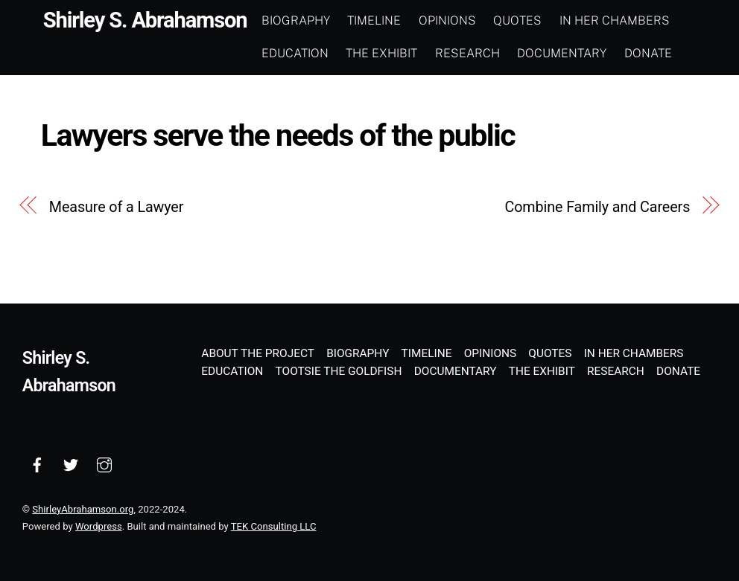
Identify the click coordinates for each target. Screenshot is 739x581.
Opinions (447, 20)
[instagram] (104, 464)
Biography (295, 20)
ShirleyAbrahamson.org (82, 509)
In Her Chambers (614, 20)
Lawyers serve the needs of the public (278, 135)
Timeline (374, 20)
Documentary (561, 53)
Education (295, 53)
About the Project (257, 353)
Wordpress (98, 526)
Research (467, 53)
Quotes (517, 20)
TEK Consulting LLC (274, 526)
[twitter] (71, 464)
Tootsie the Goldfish (339, 371)
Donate (648, 53)
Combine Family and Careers (597, 207)
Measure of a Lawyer (116, 207)
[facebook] (37, 464)
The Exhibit (381, 53)
